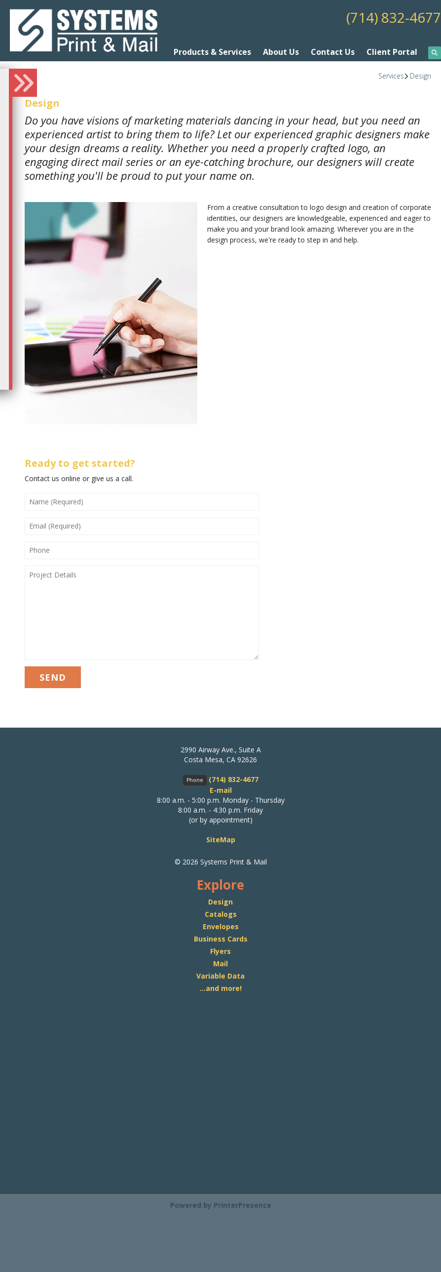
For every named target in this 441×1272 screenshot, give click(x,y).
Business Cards (221, 939)
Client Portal (392, 51)
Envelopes (221, 926)
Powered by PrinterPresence (220, 1205)
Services (391, 76)
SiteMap (220, 839)
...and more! (221, 988)
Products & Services (212, 51)
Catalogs (221, 914)
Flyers (220, 951)
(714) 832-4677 (393, 17)
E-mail (221, 790)
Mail (220, 963)
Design (420, 76)
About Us (281, 51)
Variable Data (220, 976)
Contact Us (333, 51)
